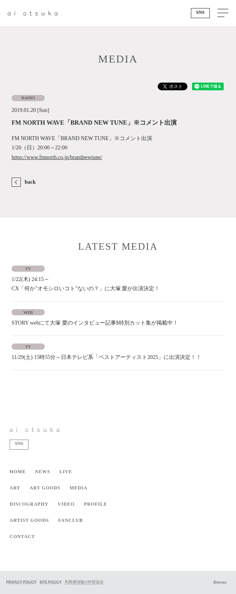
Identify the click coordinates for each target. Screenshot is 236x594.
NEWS (42, 471)
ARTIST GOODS (29, 520)
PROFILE (95, 504)
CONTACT (22, 536)
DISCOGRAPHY (29, 504)
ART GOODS (45, 488)
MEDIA (78, 488)
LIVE (65, 471)
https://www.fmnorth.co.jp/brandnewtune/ (57, 157)
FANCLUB (70, 520)
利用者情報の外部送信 (84, 582)
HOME (18, 471)
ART (15, 488)
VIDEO (66, 504)
